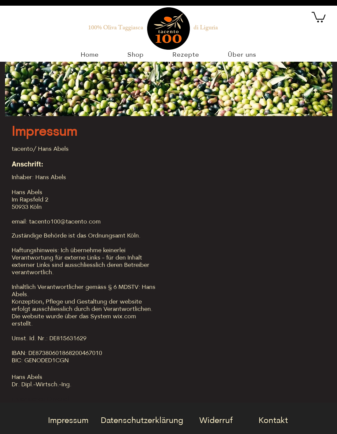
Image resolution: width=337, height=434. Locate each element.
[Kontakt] (273, 420)
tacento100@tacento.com (65, 222)
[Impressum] (68, 420)
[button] (319, 16)
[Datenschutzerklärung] (142, 420)
